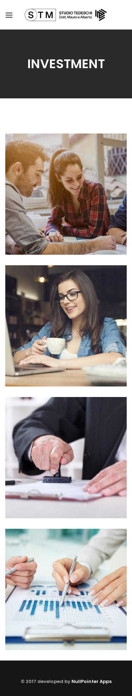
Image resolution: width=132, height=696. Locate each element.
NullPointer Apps (91, 681)
